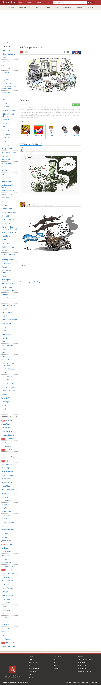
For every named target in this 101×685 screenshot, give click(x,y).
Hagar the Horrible (8, 212)
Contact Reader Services (85, 659)
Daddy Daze (5, 145)
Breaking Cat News (8, 110)
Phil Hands (5, 603)
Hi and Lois (5, 223)
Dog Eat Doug (6, 163)
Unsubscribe (94, 682)
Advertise (68, 682)
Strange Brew (6, 360)
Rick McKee (5, 617)
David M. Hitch (6, 482)
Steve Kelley (5, 628)
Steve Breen (5, 624)
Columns (55, 665)
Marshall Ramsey (7, 566)
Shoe (3, 342)
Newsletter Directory (84, 671)
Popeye (4, 309)
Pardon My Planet (8, 291)
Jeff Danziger (6, 515)
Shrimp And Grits (7, 345)
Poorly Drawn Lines (8, 305)
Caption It (5, 119)
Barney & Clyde (7, 83)
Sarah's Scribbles (7, 334)
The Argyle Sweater (8, 369)
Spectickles (5, 352)
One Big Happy (7, 287)
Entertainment (24, 7)
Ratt (3, 614)
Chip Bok (6, 449)
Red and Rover (6, 312)
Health (38, 7)
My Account (81, 662)
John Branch (6, 533)
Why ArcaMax (81, 665)
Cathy (3, 127)
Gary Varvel (5, 508)
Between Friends (7, 96)
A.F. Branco (7, 420)
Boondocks (5, 107)
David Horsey (6, 479)
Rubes (3, 327)
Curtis (3, 141)
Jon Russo (5, 548)
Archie (3, 65)
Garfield (4, 201)
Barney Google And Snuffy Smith (8, 88)
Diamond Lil (5, 156)
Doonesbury (6, 170)
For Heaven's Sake (8, 190)
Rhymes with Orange (9, 320)
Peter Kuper (5, 599)
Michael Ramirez (9, 570)
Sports (90, 7)
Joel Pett (4, 526)
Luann (3, 240)
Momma (4, 267)
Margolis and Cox (7, 562)
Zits (2, 413)
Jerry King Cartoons (8, 232)
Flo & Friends (6, 181)
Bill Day (4, 442)
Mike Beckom (6, 577)
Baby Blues (5, 79)
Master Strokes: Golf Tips (9, 255)
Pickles (4, 301)
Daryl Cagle (5, 468)
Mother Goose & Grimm (7, 272)
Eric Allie (4, 497)
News (55, 659)
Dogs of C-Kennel (7, 167)
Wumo (3, 405)
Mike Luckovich (7, 581)
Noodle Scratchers (8, 283)
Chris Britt (5, 453)
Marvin (4, 251)
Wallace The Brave (8, 391)
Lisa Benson (6, 559)
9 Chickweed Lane (8, 54)
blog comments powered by (30, 282)
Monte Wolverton (7, 588)
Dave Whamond (7, 475)
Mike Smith (5, 584)
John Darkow (6, 541)
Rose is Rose (6, 323)
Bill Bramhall (8, 439)
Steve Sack (5, 632)
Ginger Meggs (6, 209)
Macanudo (5, 243)
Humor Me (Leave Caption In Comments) (9, 228)
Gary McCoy (5, 504)
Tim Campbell (6, 639)
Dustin (4, 174)
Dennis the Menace (8, 152)
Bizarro (4, 99)
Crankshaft (5, 134)
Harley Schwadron (8, 511)
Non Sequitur (6, 280)
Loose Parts (5, 236)
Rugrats (4, 331)
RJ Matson (5, 606)
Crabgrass (5, 130)
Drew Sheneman (7, 490)
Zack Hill (4, 409)
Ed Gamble (5, 493)
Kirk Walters (6, 552)
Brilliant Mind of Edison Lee (7, 115)
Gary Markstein (7, 501)
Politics (79, 7)
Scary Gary (5, 338)
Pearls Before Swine (9, 298)
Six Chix (4, 349)
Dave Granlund (7, 471)
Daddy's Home (6, 149)
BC (2, 76)
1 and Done (5, 50)
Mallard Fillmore (7, 247)
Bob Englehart (6, 446)
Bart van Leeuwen (8, 435)
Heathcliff (5, 216)
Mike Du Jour (6, 263)
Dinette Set (5, 159)
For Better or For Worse (7, 186)
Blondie (4, 103)
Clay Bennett (8, 460)
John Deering (8, 544)
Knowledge (67, 7)
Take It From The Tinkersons (7, 364)
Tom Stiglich (7, 643)
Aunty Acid (5, 72)
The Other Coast (7, 383)
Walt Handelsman (8, 646)
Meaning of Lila (7, 260)
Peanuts (4, 294)
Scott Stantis (6, 621)
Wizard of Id (5, 398)
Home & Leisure (52, 7)
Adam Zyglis (5, 424)
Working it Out (6, 402)
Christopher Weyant (8, 457)
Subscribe (76, 105)
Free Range (5, 198)
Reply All (4, 316)
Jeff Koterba (5, 519)
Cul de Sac (5, 138)
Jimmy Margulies (7, 522)
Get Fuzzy (5, 205)
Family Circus (6, 178)
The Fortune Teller (8, 376)
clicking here (37, 117)
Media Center (81, 668)
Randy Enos (5, 610)
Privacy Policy (76, 682)
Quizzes (55, 668)
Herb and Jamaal (7, 220)
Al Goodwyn (5, 428)
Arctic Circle (5, 68)
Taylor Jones (6, 635)
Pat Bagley (5, 592)
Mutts (3, 276)
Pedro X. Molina (7, 595)
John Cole (4, 537)
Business (11, 7)
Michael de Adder (7, 573)
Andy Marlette (6, 431)
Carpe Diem (5, 123)
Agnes (3, 58)
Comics (55, 662)
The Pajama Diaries (8, 387)
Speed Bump (6, 356)
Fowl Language (7, 194)
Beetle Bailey (6, 92)
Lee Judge (5, 555)
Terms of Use (85, 682)
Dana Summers (7, 464)
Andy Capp (5, 61)
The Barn (4, 372)
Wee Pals (4, 394)
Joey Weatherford (7, 530)
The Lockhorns (7, 380)
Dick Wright (5, 486)
